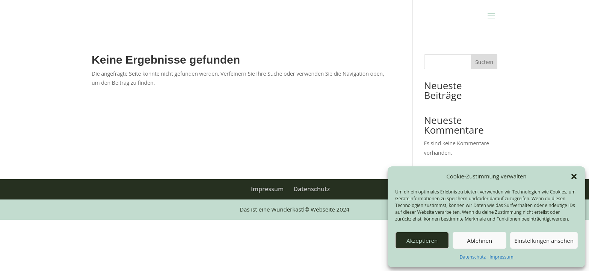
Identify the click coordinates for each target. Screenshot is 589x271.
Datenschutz (472, 257)
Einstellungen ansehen (544, 240)
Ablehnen (479, 240)
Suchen (484, 61)
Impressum (501, 257)
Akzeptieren (422, 240)
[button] (574, 176)
